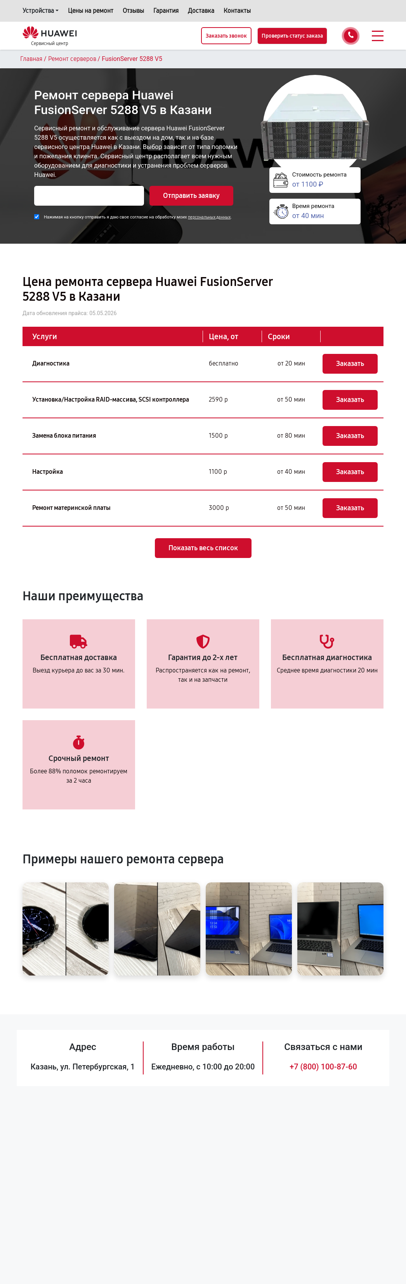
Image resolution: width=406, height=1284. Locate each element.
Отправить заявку (191, 195)
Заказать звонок (226, 36)
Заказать (350, 363)
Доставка (201, 10)
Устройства (38, 10)
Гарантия (166, 10)
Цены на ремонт (90, 10)
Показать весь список (203, 548)
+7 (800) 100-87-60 (323, 1066)
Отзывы (133, 10)
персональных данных (209, 217)
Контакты (237, 10)
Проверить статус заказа (292, 36)
